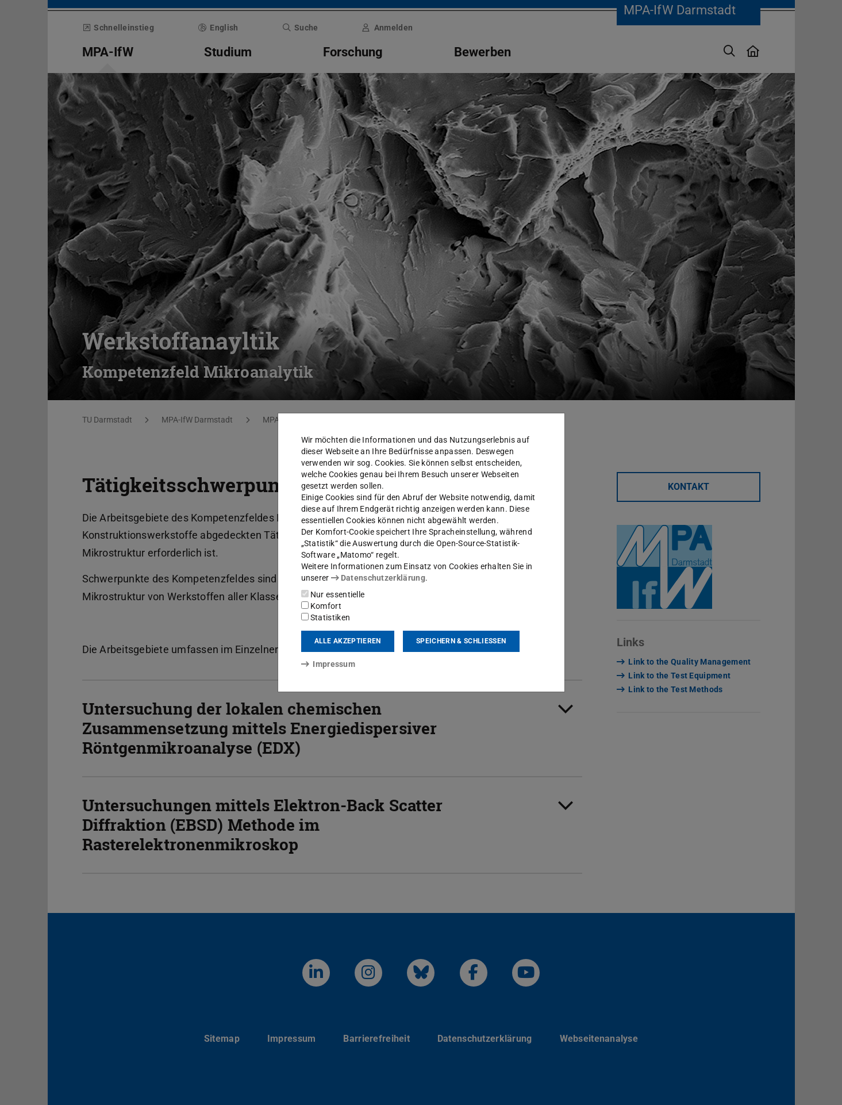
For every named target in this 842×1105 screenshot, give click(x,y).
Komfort (321, 606)
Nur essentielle (333, 594)
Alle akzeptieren (347, 641)
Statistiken (326, 617)
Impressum (328, 664)
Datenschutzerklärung (378, 577)
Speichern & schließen (461, 641)
